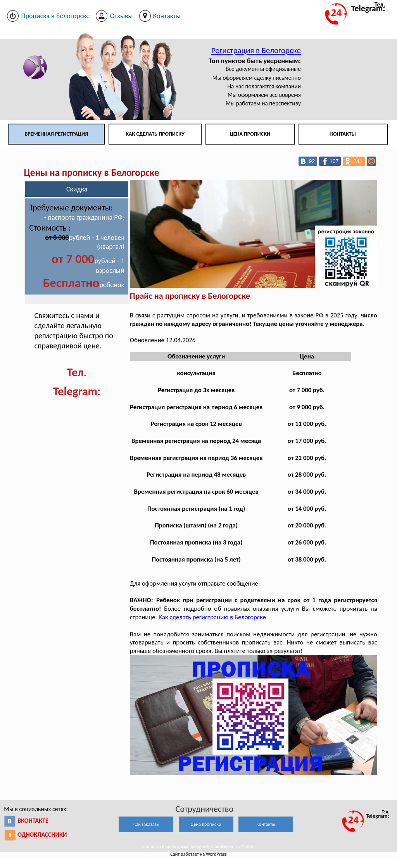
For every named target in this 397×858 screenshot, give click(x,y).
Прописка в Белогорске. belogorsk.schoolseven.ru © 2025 (199, 846)
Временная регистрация (56, 134)
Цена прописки (250, 134)
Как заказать (146, 824)
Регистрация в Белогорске (256, 50)
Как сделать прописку (155, 134)
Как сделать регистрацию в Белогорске (212, 617)
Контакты (343, 134)
